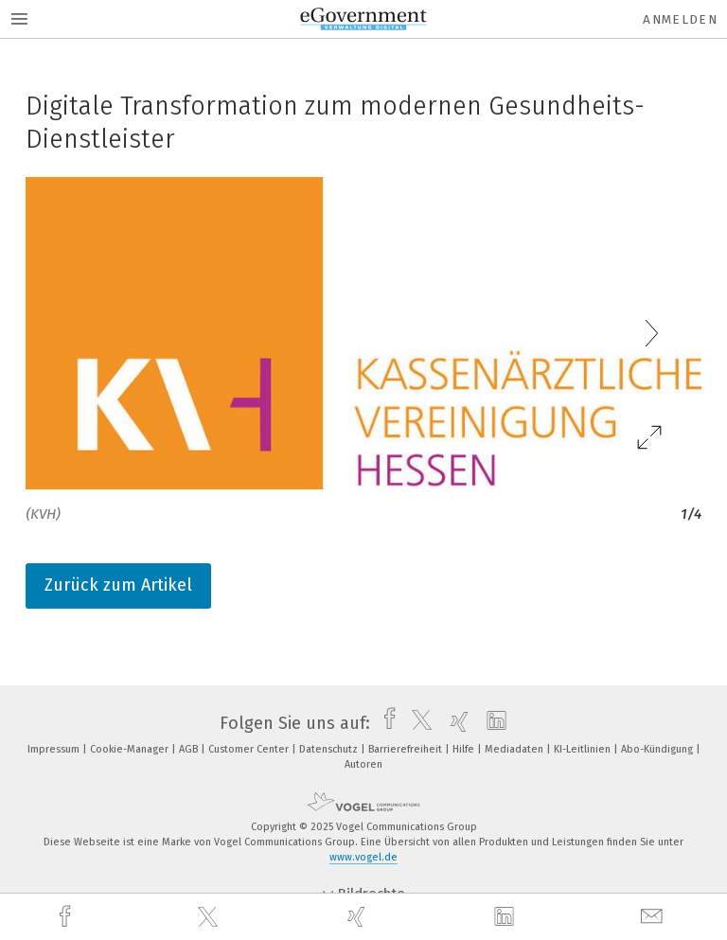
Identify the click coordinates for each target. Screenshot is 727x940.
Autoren (363, 764)
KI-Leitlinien (583, 749)
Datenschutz (330, 749)
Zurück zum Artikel (118, 585)
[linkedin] (506, 917)
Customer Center (250, 749)
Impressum (54, 749)
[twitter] (210, 917)
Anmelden (680, 19)
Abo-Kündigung (658, 749)
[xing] (359, 917)
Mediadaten (515, 749)
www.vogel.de (363, 857)
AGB (190, 749)
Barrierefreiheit (406, 749)
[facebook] (67, 916)
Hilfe (464, 749)
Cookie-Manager (130, 749)
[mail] (654, 916)
